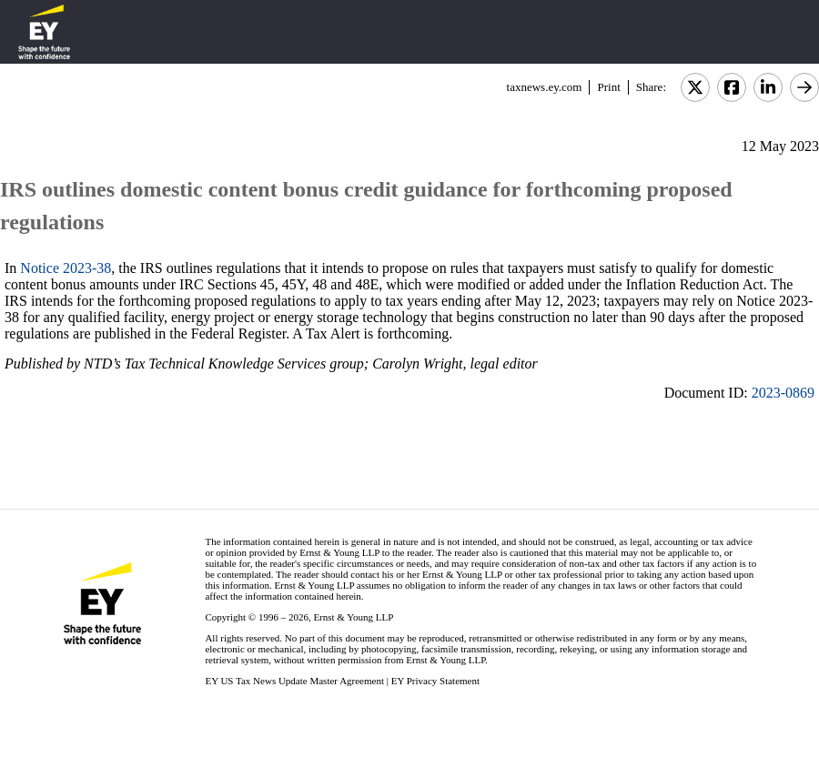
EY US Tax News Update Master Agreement (294, 680)
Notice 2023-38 (65, 268)
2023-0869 (783, 392)
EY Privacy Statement (435, 680)
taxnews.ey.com (544, 87)
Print (608, 87)
